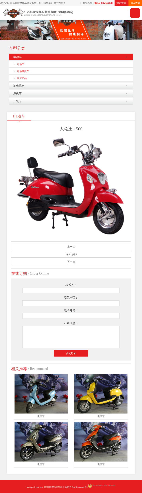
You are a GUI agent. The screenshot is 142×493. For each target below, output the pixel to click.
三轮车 (17, 101)
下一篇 (71, 261)
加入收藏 (135, 3)
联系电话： (71, 297)
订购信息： (71, 323)
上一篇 (71, 246)
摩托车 (17, 93)
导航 (135, 13)
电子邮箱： (71, 310)
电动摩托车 (23, 71)
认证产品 (22, 78)
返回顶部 (71, 254)
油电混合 (18, 85)
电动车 (17, 57)
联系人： (71, 284)
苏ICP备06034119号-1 (80, 487)
